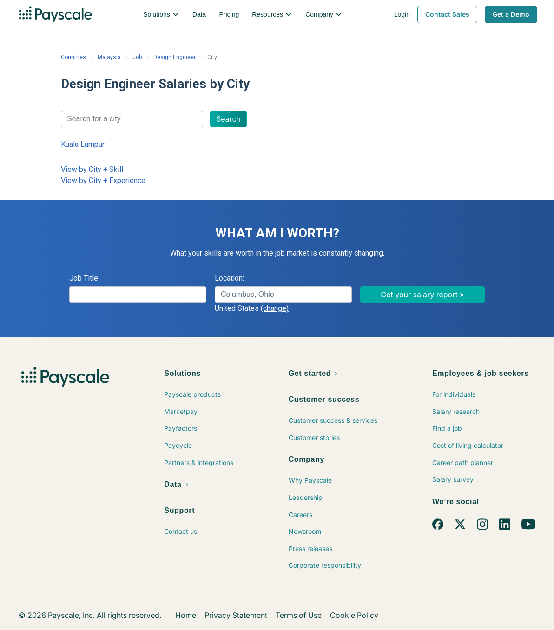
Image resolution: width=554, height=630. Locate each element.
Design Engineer (174, 57)
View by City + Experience (103, 180)
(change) (275, 308)
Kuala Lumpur (83, 144)
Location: (229, 278)
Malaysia (109, 57)
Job (137, 57)
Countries (73, 57)
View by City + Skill (92, 169)
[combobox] (132, 119)
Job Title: (84, 278)
